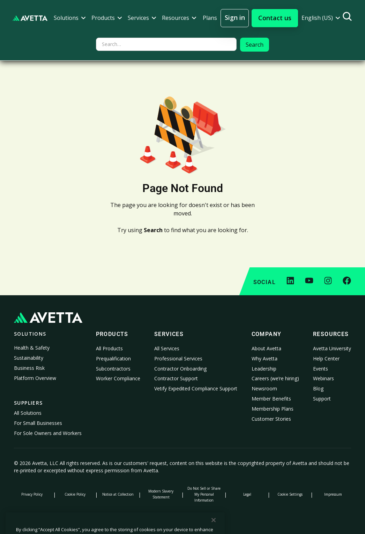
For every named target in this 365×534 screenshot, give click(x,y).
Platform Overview (35, 378)
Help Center (326, 358)
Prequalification (113, 358)
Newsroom (264, 388)
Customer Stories (271, 418)
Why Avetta (264, 358)
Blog (318, 388)
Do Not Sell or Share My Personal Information (204, 494)
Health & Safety (32, 347)
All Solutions (28, 413)
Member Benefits (271, 398)
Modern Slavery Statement (160, 494)
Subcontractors (113, 368)
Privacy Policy (32, 494)
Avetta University (332, 348)
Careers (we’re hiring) (275, 378)
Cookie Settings (290, 494)
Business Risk (29, 368)
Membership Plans (272, 408)
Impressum (333, 494)
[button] (70, 18)
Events (320, 368)
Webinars (323, 378)
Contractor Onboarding (180, 368)
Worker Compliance (118, 378)
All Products (109, 348)
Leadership (264, 368)
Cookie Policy (75, 494)
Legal (247, 494)
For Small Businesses (38, 423)
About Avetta (266, 348)
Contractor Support (176, 378)
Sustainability (28, 357)
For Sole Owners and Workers (48, 433)
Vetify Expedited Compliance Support (195, 388)
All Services (166, 348)
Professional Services (178, 358)
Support (322, 398)
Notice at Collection (118, 494)
